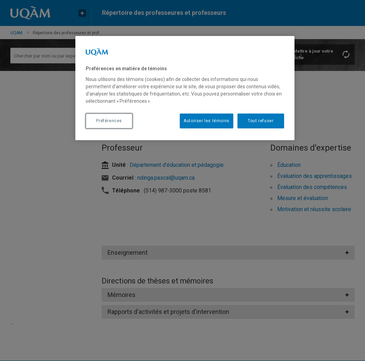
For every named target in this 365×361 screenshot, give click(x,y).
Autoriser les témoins (207, 120)
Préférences (109, 120)
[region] (184, 88)
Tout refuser (260, 120)
